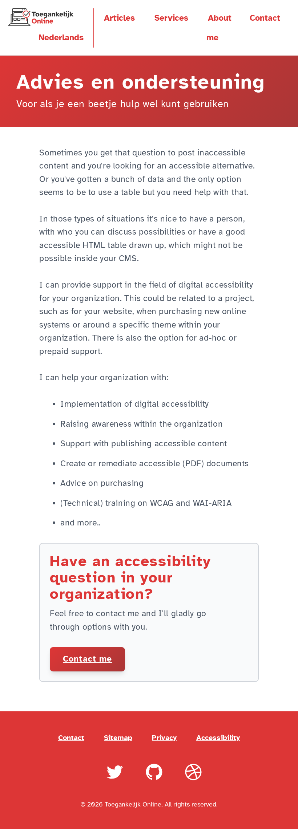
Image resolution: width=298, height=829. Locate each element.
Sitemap (118, 737)
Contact (265, 18)
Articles (119, 18)
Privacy (164, 737)
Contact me (87, 659)
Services (171, 18)
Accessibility (218, 737)
